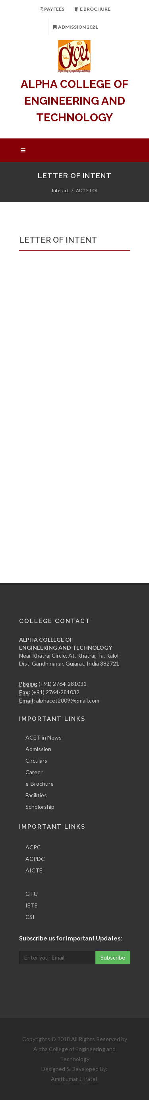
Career (34, 772)
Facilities (36, 795)
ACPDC (35, 858)
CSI (30, 916)
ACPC (33, 847)
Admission (38, 749)
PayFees (52, 9)
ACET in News (43, 737)
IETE (31, 905)
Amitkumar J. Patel (74, 1078)
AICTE (34, 870)
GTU (31, 893)
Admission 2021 (75, 27)
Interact (60, 190)
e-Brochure (39, 783)
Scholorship (39, 806)
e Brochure (92, 9)
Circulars (36, 760)
